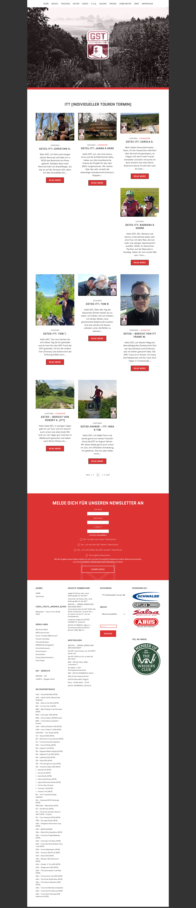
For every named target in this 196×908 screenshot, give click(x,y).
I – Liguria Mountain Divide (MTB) (48, 783)
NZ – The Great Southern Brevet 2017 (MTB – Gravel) (48, 814)
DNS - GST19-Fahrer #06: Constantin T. (78, 664)
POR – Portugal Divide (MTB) (47, 822)
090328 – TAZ (41, 677)
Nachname (98, 519)
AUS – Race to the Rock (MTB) (47, 704)
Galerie (103, 3)
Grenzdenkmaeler (42, 643)
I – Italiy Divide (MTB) (44, 777)
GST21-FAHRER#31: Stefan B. (79, 687)
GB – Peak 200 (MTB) (44, 762)
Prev (87, 476)
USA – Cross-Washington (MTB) (48, 851)
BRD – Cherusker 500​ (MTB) (46, 716)
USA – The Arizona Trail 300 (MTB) (49, 877)
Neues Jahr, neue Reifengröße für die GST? (78, 595)
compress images (74, 621)
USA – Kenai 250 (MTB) (45, 857)
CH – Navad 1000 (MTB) (45, 737)
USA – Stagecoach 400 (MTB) (47, 869)
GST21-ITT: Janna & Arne (97, 150)
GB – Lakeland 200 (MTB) (45, 759)
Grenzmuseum (41, 652)
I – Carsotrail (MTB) (43, 774)
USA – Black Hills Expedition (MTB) (49, 833)
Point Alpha (40, 662)
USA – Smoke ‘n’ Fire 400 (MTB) (48, 865)
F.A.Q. (94, 3)
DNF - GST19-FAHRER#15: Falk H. (81, 674)
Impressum (147, 3)
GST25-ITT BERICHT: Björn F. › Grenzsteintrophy (79, 627)
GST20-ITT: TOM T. (55, 335)
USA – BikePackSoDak (44, 830)
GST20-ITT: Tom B (97, 305)
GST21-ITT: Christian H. (55, 150)
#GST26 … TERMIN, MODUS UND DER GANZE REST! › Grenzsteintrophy (81, 608)
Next (108, 476)
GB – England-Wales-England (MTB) (49, 752)
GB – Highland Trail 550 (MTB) (47, 755)
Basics (54, 3)
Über (136, 3)
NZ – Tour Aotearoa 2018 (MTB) (48, 818)
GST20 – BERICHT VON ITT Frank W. (139, 336)
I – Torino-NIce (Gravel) (44, 786)
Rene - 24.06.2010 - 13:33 (78, 683)
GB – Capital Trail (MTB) (45, 749)
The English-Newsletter (98, 556)
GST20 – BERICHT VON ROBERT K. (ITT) (55, 420)
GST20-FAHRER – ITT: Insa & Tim (97, 429)
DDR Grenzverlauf (42, 634)
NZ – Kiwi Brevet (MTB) (44, 810)
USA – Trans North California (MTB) (49, 892)
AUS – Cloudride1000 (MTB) (47, 695)
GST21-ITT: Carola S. (140, 143)
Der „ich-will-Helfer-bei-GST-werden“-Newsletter (98, 551)
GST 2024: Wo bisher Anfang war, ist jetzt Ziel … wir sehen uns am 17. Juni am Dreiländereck (82, 614)
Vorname (98, 510)
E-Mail (98, 528)
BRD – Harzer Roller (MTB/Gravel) (49, 719)
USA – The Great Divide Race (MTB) (49, 880)
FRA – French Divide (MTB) (46, 746)
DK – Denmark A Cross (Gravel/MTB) (49, 740)
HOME (38, 594)
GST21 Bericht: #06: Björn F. (79, 630)
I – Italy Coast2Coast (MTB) (46, 780)
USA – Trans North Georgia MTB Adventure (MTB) (48, 896)
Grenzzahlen (40, 655)
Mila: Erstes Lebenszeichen (78, 677)
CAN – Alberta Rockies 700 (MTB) (49, 728)
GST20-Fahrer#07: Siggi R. (78, 680)
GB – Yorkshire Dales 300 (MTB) (48, 768)
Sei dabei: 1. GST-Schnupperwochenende (77, 670)
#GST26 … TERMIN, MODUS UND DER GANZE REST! (81, 648)
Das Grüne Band (42, 631)
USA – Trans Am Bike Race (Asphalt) (49, 889)
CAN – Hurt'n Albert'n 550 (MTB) (48, 731)
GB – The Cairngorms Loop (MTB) (48, 765)
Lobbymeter (125, 3)
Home (46, 3)
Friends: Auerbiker (43, 640)
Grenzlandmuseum (43, 649)
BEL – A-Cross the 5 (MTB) (46, 707)
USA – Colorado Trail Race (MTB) (48, 842)
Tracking (65, 3)
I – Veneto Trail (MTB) (44, 793)
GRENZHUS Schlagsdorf (45, 646)
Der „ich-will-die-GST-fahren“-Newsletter (98, 546)
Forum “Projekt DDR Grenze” (47, 637)
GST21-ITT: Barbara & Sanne (139, 228)
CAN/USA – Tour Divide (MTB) (47, 734)
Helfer (76, 3)
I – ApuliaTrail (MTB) (43, 771)
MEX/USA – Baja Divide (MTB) (47, 807)
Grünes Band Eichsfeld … (45, 659)
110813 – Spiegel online (45, 680)
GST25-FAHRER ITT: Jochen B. (79, 622)
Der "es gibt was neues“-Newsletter (98, 540)
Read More (55, 181)
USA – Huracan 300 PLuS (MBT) (48, 854)
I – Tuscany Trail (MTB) (44, 790)
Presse (113, 3)
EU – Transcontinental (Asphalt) (48, 743)
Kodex (85, 3)
